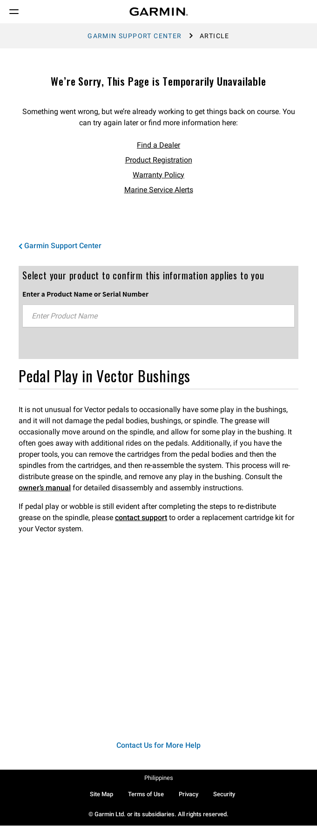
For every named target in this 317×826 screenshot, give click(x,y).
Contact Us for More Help (158, 745)
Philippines (158, 777)
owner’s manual (45, 487)
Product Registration (158, 160)
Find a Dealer (158, 145)
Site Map (101, 794)
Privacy (188, 794)
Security (224, 794)
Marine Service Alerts (158, 189)
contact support (141, 517)
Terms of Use (146, 794)
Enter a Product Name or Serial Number (85, 293)
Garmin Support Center (135, 36)
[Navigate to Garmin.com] (158, 11)
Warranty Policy (158, 174)
